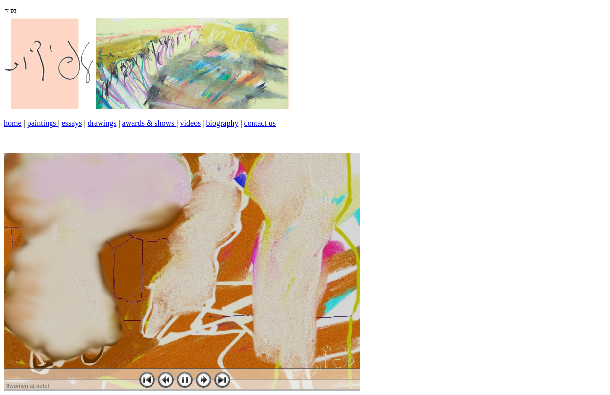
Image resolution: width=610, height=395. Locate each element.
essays (72, 123)
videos (190, 123)
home (13, 123)
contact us (260, 123)
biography (222, 123)
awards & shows (149, 123)
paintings (41, 123)
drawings (102, 123)
